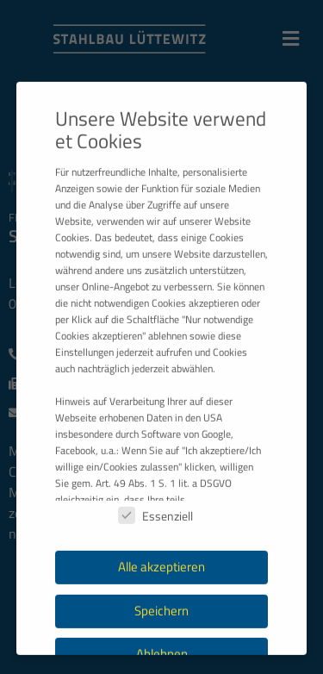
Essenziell (155, 559)
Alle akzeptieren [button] (161, 610)
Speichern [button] (161, 654)
